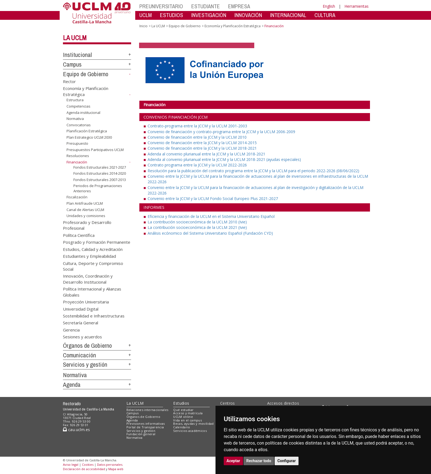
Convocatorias (79, 124)
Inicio (143, 26)
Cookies (87, 464)
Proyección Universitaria (86, 302)
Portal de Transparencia (145, 427)
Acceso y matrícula (188, 413)
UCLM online (183, 417)
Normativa (75, 118)
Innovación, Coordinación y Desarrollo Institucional (88, 278)
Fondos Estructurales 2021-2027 (99, 167)
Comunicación (79, 355)
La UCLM (75, 37)
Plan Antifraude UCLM (85, 203)
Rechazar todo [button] (258, 461)
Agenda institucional (83, 112)
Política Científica (79, 235)
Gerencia (71, 329)
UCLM (145, 15)
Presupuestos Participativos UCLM (95, 149)
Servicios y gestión (85, 364)
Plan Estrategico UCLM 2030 (89, 137)
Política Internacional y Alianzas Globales (92, 291)
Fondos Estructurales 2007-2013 (99, 179)
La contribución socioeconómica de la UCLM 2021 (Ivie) (197, 227)
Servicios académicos (190, 431)
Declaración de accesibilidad (84, 469)
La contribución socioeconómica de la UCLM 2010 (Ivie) (197, 221)
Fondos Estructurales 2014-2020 (99, 173)
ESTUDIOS (171, 15)
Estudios (181, 403)
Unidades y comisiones (86, 215)
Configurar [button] (286, 461)
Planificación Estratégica (87, 130)
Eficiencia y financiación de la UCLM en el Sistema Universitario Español (211, 216)
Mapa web (115, 469)
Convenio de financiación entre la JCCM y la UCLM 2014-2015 (202, 142)
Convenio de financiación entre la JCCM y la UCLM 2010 (197, 137)
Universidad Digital (80, 308)
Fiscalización (77, 196)
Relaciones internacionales (147, 410)
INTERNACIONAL (288, 15)
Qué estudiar (183, 410)
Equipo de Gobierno (85, 74)
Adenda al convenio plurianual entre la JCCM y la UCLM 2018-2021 (206, 154)
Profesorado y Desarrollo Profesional (87, 225)
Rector (69, 81)
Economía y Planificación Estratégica (233, 26)
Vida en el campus (187, 420)
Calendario (181, 427)
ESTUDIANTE (205, 6)
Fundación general (141, 434)
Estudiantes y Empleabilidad (89, 256)
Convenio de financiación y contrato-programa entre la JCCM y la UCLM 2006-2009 (221, 131)
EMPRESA (239, 6)
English (329, 6)
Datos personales (109, 464)
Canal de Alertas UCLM (85, 209)
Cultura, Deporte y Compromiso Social (93, 266)
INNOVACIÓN (248, 15)
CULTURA (324, 15)
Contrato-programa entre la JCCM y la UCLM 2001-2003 (197, 125)
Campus (72, 64)
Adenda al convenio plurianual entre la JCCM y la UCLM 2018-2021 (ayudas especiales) (224, 159)
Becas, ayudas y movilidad (193, 423)
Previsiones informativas (145, 423)
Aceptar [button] (233, 461)
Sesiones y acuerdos (82, 336)
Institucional (77, 55)
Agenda (72, 384)
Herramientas (356, 6)
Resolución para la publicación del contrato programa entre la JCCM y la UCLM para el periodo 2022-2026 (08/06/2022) (253, 170)
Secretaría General (80, 322)
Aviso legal (70, 464)
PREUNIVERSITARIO (161, 6)
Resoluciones (78, 155)
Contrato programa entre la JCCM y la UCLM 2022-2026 (197, 165)
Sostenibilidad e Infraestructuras (94, 315)
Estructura (75, 99)
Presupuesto (77, 143)
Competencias (78, 106)
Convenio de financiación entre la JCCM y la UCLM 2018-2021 (202, 148)
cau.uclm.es (76, 429)
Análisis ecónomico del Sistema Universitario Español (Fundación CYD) (210, 233)
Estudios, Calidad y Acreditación (93, 249)
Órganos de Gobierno (87, 345)
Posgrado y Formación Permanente (96, 242)
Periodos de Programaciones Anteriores (97, 188)
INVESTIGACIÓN (208, 15)
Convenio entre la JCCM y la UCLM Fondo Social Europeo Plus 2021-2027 (213, 198)
